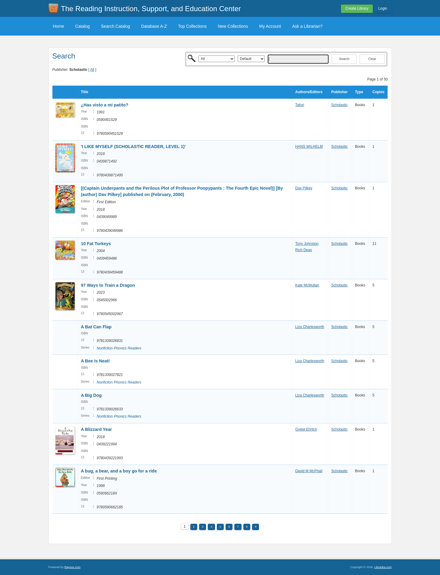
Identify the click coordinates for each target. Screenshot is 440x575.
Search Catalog (115, 26)
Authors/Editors (309, 92)
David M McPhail (308, 471)
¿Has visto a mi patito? (105, 105)
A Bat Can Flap (96, 326)
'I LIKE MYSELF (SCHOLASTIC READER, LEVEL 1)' (133, 146)
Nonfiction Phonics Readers (119, 348)
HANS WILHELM (309, 146)
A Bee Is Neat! (95, 361)
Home (58, 26)
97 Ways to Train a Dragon (108, 285)
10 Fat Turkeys (96, 243)
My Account (270, 26)
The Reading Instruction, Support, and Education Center (151, 9)
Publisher (339, 92)
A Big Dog (91, 395)
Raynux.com (72, 567)
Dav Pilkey (303, 188)
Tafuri (299, 105)
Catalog (82, 26)
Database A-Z (154, 26)
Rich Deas (303, 250)
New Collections (233, 26)
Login (382, 8)
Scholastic (339, 105)
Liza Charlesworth (309, 327)
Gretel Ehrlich (306, 429)
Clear (372, 59)
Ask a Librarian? (307, 26)
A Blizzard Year (96, 429)
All (92, 70)
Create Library (356, 8)
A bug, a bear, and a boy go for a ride (119, 471)
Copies (378, 92)
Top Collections (192, 26)
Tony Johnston (306, 244)
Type (359, 92)
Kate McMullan (307, 285)
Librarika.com (383, 567)
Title (84, 92)
